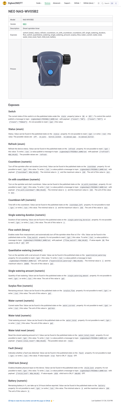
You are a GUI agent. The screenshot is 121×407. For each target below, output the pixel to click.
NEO (24, 24)
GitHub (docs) (88, 3)
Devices (47, 3)
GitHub (76, 3)
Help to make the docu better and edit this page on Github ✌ (30, 401)
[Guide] (39, 3)
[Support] (68, 3)
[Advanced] (57, 3)
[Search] (109, 3)
